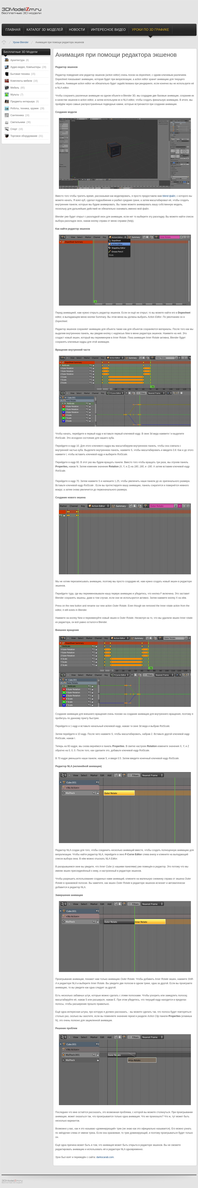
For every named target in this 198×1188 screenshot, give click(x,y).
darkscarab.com (105, 1157)
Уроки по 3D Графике (4, 42)
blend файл (168, 196)
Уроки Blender (21, 42)
